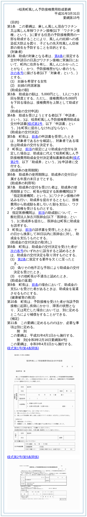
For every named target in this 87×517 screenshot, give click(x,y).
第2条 (22, 259)
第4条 (59, 56)
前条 (35, 136)
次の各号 (16, 73)
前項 (28, 149)
